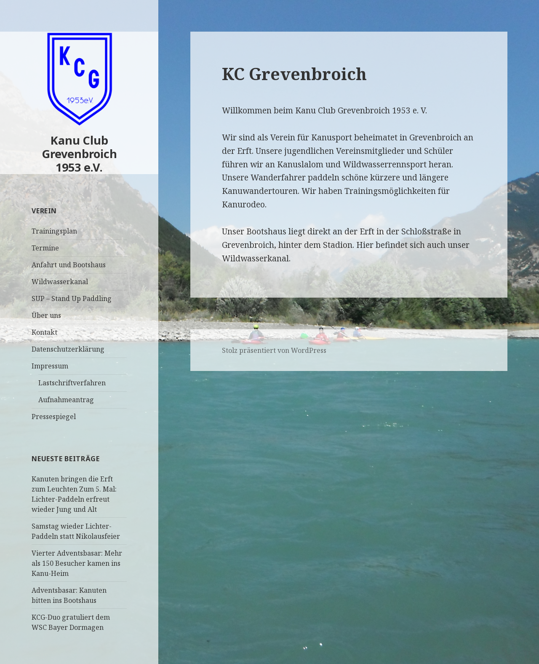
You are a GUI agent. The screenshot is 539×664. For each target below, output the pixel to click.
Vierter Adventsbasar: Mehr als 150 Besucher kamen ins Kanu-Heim (77, 563)
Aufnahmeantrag (66, 399)
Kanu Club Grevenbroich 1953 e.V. (79, 153)
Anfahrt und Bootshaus (69, 264)
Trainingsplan (54, 231)
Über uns (46, 315)
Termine (45, 248)
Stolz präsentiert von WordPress (274, 350)
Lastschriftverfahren (72, 382)
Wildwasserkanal (60, 281)
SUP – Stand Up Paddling (72, 298)
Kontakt (44, 332)
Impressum (50, 366)
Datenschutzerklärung (68, 349)
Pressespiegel (54, 416)
